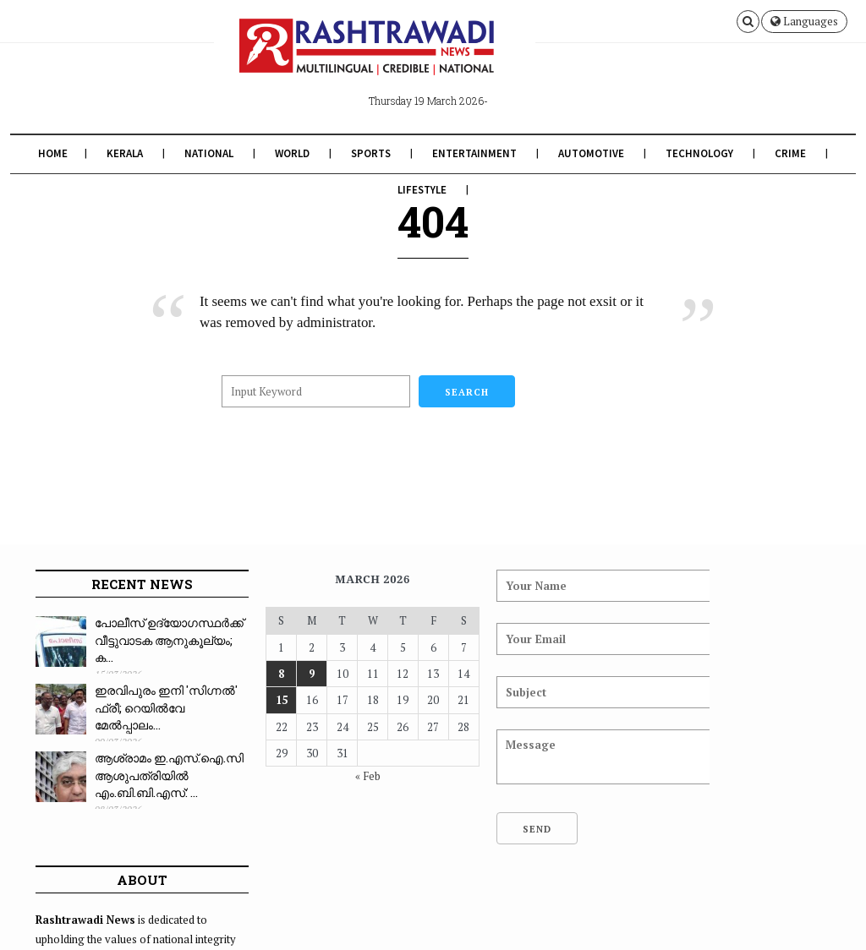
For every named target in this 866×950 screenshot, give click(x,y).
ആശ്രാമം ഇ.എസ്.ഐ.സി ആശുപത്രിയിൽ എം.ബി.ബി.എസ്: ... (146, 784)
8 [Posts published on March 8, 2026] (252, 673)
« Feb (326, 775)
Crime (790, 153)
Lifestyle (422, 190)
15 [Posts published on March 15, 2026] (252, 699)
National (208, 153)
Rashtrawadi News (157, 926)
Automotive (591, 153)
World (292, 153)
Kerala (125, 153)
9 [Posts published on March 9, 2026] (279, 673)
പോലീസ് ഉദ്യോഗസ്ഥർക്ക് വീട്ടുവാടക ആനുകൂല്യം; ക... (144, 648)
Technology (699, 153)
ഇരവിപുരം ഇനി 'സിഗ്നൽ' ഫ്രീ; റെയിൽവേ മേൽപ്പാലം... (139, 716)
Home (53, 153)
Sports (371, 153)
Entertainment (474, 153)
